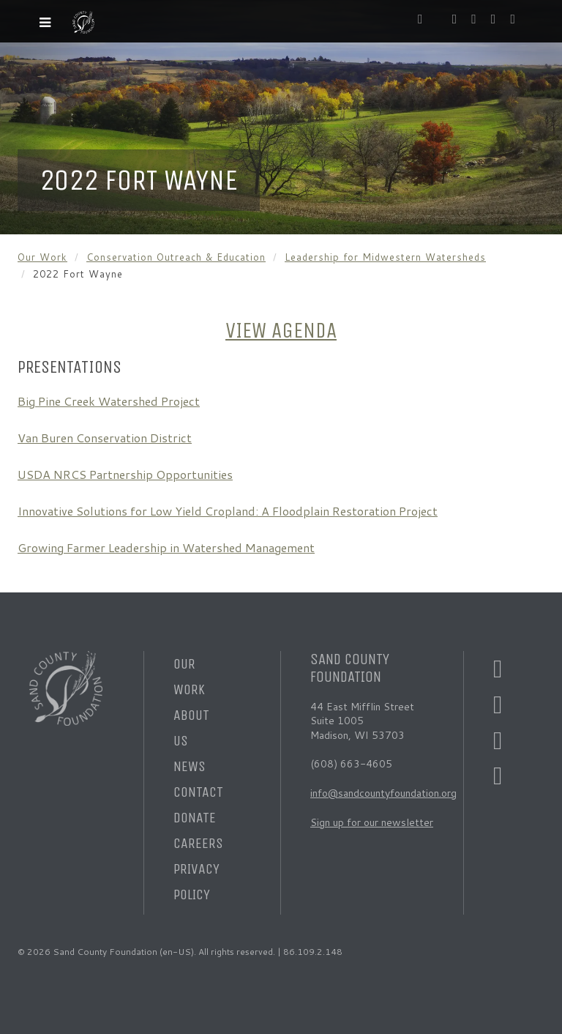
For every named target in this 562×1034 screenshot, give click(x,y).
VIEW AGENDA (281, 330)
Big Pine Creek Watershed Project (109, 401)
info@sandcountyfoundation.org (383, 793)
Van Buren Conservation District (105, 437)
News (189, 766)
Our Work (42, 257)
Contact (198, 792)
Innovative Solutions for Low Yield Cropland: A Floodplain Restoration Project (228, 510)
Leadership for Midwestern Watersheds (385, 257)
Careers (198, 843)
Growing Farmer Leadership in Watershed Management (166, 547)
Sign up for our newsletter (371, 822)
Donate (194, 817)
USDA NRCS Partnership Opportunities (125, 474)
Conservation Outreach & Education (176, 257)
